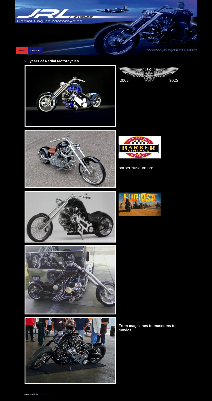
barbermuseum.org (136, 168)
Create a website (31, 394)
